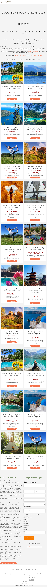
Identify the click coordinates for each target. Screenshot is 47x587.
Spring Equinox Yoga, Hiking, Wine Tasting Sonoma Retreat (12, 289)
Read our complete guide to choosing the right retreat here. (28, 55)
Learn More (12, 99)
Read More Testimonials (8, 563)
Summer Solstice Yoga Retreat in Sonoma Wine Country (11, 87)
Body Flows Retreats (33, 51)
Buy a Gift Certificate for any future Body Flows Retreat (35, 457)
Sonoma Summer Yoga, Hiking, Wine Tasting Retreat (11, 374)
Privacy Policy (23, 583)
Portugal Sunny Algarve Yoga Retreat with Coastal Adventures (12, 207)
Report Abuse (31, 543)
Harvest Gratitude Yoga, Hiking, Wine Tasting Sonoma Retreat (12, 249)
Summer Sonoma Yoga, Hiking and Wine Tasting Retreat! (35, 128)
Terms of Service (37, 543)
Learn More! (12, 138)
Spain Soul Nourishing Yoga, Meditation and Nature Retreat (35, 207)
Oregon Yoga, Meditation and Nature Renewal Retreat (12, 457)
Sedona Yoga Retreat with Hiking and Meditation (35, 167)
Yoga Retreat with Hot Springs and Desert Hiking (35, 249)
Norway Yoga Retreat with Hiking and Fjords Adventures (35, 374)
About (29, 569)
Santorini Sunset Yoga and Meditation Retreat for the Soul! (35, 333)
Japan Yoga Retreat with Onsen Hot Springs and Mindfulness (35, 290)
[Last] (40, 491)
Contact (34, 569)
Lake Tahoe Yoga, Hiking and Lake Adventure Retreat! (12, 128)
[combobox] (34, 485)
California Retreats (15, 569)
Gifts (25, 569)
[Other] (35, 532)
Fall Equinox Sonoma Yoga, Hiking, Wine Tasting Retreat (12, 167)
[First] (29, 491)
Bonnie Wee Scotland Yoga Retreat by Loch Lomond (35, 87)
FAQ (22, 569)
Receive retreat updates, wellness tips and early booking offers (36, 574)
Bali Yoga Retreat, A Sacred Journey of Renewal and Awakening (11, 416)
